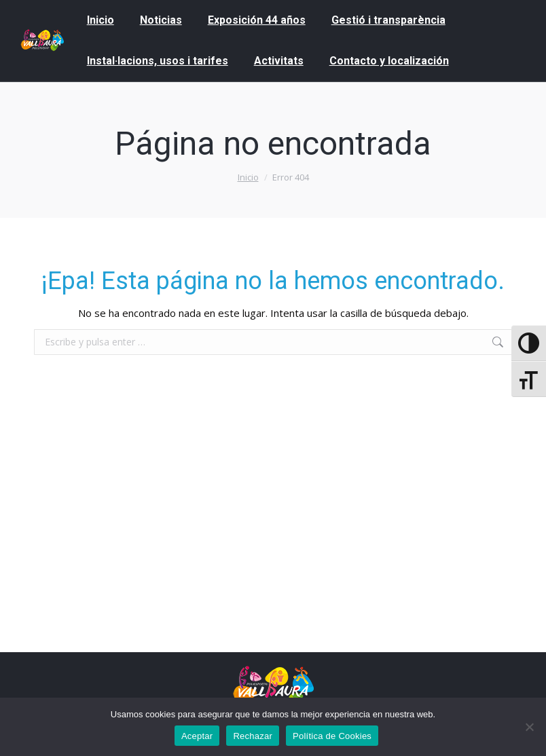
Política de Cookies (332, 736)
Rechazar (252, 736)
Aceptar (197, 736)
